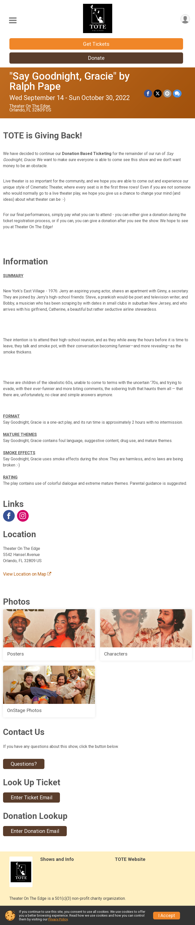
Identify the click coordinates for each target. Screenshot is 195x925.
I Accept (166, 915)
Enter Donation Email (35, 831)
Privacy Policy (58, 919)
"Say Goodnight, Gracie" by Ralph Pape (69, 81)
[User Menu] (185, 19)
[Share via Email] (167, 94)
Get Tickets (96, 44)
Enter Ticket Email (31, 797)
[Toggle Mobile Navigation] (13, 20)
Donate (96, 58)
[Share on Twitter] (158, 94)
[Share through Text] (177, 94)
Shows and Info (57, 859)
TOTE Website (130, 859)
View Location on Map (27, 574)
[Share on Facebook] (148, 94)
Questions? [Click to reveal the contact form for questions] (24, 764)
